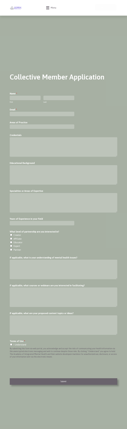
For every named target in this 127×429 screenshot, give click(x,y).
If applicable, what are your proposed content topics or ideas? (42, 313)
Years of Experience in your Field (26, 219)
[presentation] (31, 373)
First (11, 102)
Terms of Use (17, 341)
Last (45, 102)
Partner (17, 250)
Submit (63, 381)
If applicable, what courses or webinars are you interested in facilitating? (47, 285)
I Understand (19, 344)
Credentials (16, 135)
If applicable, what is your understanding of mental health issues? (43, 257)
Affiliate (17, 239)
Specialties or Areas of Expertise (26, 191)
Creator (17, 235)
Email (13, 109)
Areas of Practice (18, 122)
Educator (17, 242)
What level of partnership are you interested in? (34, 231)
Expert (16, 246)
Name (13, 93)
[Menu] (51, 8)
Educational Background (22, 163)
